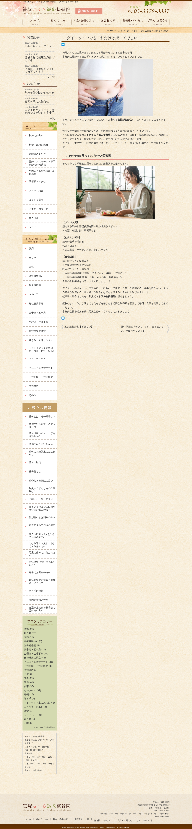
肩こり (32, 257)
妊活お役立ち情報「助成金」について (42, 581)
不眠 (26, 723)
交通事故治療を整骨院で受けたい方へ (42, 609)
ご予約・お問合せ (157, 23)
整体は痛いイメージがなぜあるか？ (42, 435)
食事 (26, 686)
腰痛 (31, 248)
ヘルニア (34, 294)
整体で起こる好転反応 (41, 444)
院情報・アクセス (132, 23)
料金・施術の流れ (84, 23)
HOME (110, 30)
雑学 (26, 711)
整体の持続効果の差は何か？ (42, 453)
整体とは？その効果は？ (42, 416)
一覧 (52, 77)
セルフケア (30, 690)
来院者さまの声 (108, 23)
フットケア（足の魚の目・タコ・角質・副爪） (42, 349)
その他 (32, 395)
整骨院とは (35, 471)
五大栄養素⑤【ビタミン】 (78, 326)
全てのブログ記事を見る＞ (45, 727)
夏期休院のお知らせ (37, 101)
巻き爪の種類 (36, 590)
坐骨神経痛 (35, 285)
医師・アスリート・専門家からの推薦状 (42, 163)
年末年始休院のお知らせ (39, 92)
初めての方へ (59, 23)
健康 (26, 682)
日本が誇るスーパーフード (39, 47)
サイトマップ (143, 820)
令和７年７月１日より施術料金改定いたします (39, 112)
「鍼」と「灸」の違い (41, 499)
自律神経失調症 (37, 331)
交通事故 (34, 386)
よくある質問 (36, 199)
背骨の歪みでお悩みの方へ (42, 526)
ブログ (32, 227)
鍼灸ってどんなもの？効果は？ (42, 490)
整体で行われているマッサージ (42, 425)
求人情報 (34, 218)
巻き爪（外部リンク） (41, 340)
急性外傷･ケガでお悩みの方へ (41, 563)
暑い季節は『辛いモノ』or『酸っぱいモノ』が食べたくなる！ (142, 328)
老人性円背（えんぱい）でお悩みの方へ (42, 535)
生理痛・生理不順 (38, 322)
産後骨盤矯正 (36, 276)
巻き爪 (27, 698)
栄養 (120, 30)
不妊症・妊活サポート (41, 367)
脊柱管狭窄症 (36, 303)
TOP (26, 674)
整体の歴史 (35, 462)
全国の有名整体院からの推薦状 (42, 172)
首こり (27, 719)
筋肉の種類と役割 (38, 600)
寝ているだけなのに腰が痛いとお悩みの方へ (42, 508)
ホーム (34, 23)
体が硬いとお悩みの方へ (42, 517)
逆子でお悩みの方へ (40, 572)
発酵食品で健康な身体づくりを (39, 59)
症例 (26, 694)
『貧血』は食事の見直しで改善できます (39, 70)
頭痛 (31, 267)
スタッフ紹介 (36, 190)
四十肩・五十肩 (37, 312)
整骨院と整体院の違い (41, 480)
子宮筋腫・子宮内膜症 (41, 377)
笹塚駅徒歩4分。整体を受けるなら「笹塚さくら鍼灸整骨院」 (95, 827)
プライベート (31, 715)
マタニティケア (37, 358)
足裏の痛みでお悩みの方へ (42, 554)
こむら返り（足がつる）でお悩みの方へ (42, 545)
